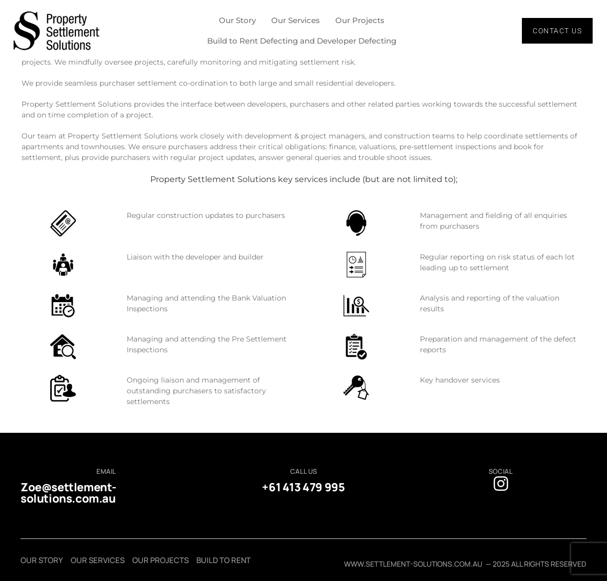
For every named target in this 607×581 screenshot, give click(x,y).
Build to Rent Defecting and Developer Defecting (301, 41)
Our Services (295, 20)
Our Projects (360, 20)
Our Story (237, 20)
